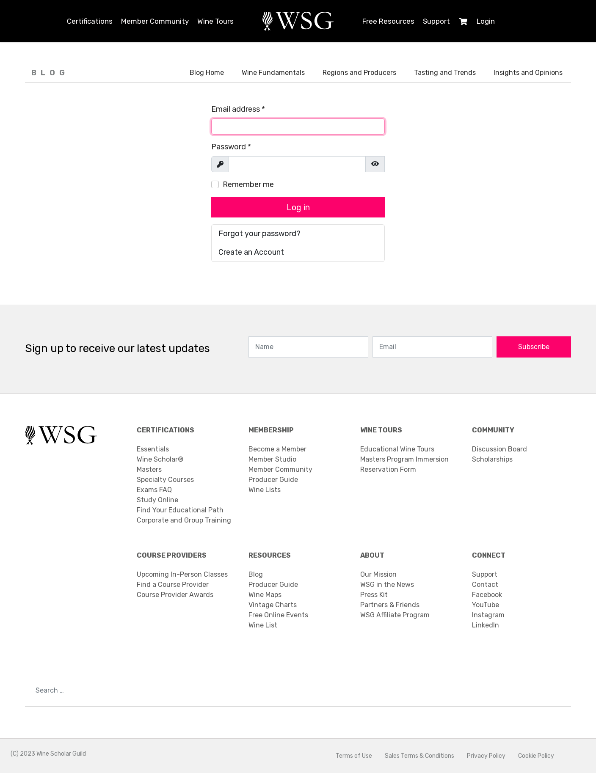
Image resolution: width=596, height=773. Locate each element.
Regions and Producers (359, 73)
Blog (255, 574)
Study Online (157, 500)
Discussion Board (499, 449)
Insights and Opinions (528, 73)
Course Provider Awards (175, 595)
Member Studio (272, 459)
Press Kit (374, 595)
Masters (149, 469)
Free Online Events (278, 615)
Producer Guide (273, 480)
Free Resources (388, 21)
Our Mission (378, 574)
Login (486, 21)
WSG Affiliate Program (395, 615)
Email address (238, 109)
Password (231, 146)
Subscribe (533, 347)
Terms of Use (354, 755)
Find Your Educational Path (180, 510)
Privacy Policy (486, 755)
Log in (298, 207)
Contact (485, 584)
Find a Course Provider (173, 584)
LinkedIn (485, 625)
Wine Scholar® (160, 459)
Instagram (488, 615)
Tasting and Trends (445, 73)
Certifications (90, 21)
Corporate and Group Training (184, 520)
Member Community (155, 21)
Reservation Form (388, 469)
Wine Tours (215, 21)
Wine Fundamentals (273, 73)
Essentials (153, 449)
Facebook (487, 595)
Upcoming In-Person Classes (182, 574)
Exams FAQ (154, 490)
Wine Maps (264, 595)
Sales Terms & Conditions (419, 755)
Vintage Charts (272, 605)
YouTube (485, 605)
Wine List (262, 625)
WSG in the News (387, 584)
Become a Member (277, 449)
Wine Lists (264, 490)
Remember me (248, 184)
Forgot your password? (259, 233)
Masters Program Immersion (404, 459)
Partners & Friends (389, 605)
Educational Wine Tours (397, 449)
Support (436, 21)
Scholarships (492, 459)
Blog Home (207, 73)
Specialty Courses (165, 480)
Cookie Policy (536, 755)
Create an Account (251, 252)
